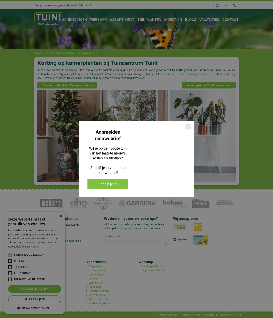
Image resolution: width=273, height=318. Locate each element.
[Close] (188, 126)
